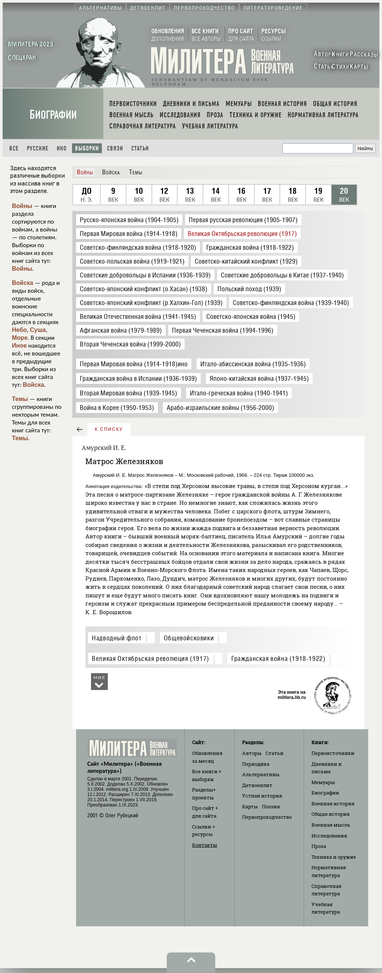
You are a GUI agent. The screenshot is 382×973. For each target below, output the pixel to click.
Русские (37, 148)
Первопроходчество (267, 817)
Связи (115, 148)
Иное (19, 345)
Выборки (87, 148)
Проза (318, 846)
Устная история (262, 795)
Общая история (330, 814)
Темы (20, 399)
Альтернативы (260, 774)
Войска (22, 283)
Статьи (140, 148)
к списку (109, 429)
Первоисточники (332, 753)
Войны (22, 206)
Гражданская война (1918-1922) (278, 658)
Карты (250, 806)
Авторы (252, 753)
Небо (19, 330)
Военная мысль (330, 824)
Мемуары (323, 782)
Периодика (255, 764)
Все (14, 148)
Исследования (329, 835)
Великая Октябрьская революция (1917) (150, 658)
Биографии (53, 115)
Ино (62, 148)
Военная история (332, 803)
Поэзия (271, 806)
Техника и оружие (333, 857)
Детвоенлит (257, 785)
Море (20, 338)
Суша (38, 330)
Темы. (21, 438)
